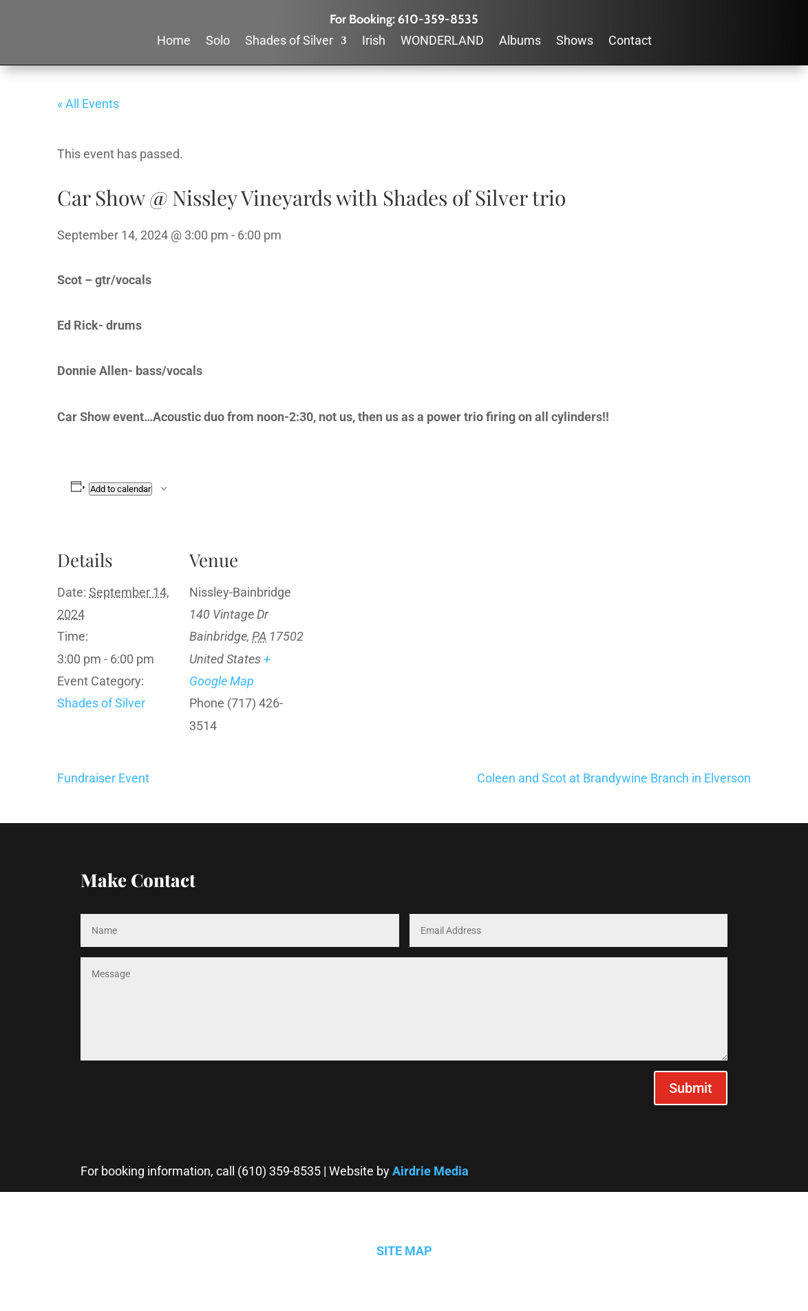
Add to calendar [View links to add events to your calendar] (120, 489)
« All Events (88, 103)
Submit (690, 1088)
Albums (520, 41)
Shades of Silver (289, 41)
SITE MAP (404, 1251)
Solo (218, 41)
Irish (373, 41)
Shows (574, 41)
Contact (630, 41)
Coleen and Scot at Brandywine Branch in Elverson (614, 778)
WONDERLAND (442, 41)
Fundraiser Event (103, 778)
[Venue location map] (394, 623)
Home (174, 41)
